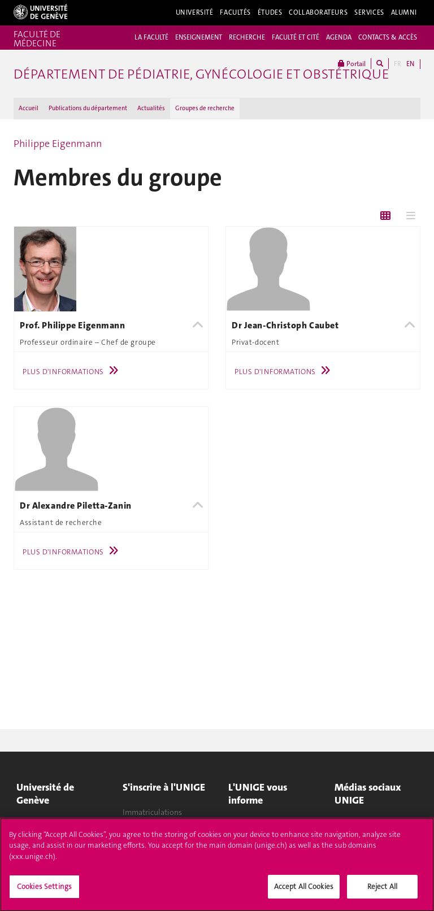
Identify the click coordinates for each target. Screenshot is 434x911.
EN (410, 63)
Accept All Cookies (303, 890)
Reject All (382, 890)
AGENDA (338, 37)
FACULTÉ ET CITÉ (295, 37)
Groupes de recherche (205, 108)
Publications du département (88, 108)
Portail (352, 63)
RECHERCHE (247, 37)
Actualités (151, 108)
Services (369, 12)
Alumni (404, 12)
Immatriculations (152, 812)
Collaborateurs (318, 12)
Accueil (28, 108)
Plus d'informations (73, 371)
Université (195, 12)
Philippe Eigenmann (58, 143)
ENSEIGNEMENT (198, 37)
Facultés (235, 12)
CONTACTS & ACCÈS (387, 37)
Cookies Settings (44, 890)
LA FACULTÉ (151, 37)
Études (270, 12)
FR (397, 63)
